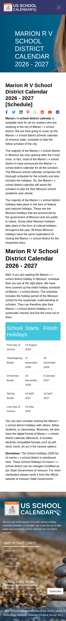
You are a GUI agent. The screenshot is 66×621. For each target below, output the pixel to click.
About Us (10, 550)
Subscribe (55, 591)
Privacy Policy (12, 566)
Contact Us (11, 558)
